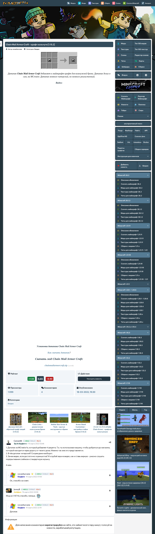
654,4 (33, 441)
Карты (139, 61)
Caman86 (18, 441)
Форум (71, 3)
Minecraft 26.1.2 (133, 200)
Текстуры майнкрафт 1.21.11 (130, 242)
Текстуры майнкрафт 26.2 (129, 192)
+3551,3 (38, 474)
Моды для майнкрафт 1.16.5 (130, 341)
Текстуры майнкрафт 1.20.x (130, 314)
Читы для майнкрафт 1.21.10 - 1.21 (132, 279)
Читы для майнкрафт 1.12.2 (130, 378)
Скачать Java (140, 136)
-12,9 (50, 474)
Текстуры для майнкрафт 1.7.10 (131, 396)
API (146, 130)
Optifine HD (122, 136)
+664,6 (27, 441)
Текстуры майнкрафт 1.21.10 (130, 271)
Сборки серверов (142, 149)
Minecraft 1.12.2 (133, 358)
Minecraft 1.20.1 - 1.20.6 (133, 290)
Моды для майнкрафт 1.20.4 (130, 306)
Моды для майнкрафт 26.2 (129, 188)
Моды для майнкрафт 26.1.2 (130, 213)
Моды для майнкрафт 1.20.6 (130, 302)
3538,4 (45, 474)
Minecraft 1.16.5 (133, 333)
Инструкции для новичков (133, 156)
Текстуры (93, 3)
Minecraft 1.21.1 (133, 284)
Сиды (139, 110)
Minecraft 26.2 (133, 175)
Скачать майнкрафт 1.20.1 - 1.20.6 (132, 299)
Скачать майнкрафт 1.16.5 (129, 337)
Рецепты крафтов (121, 149)
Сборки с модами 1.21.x (128, 246)
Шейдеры (124, 67)
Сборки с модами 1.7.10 (128, 400)
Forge (120, 130)
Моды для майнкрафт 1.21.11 (130, 238)
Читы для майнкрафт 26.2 (129, 196)
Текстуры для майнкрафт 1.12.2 (131, 370)
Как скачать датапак (59, 352)
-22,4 (37, 489)
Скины (116, 3)
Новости (123, 104)
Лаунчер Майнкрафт (141, 97)
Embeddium (137, 142)
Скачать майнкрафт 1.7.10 (129, 388)
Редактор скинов (141, 55)
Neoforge (128, 130)
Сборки (105, 3)
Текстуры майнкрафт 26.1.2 (130, 217)
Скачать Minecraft (131, 3)
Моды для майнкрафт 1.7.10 (130, 392)
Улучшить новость (94, 379)
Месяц (134, 410)
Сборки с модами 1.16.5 (128, 349)
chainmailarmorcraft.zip (56, 365)
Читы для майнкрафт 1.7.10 (130, 403)
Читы (122, 61)
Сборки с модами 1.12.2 (128, 374)
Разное (133, 116)
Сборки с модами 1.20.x (128, 318)
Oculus (146, 142)
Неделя (122, 410)
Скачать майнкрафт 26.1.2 (129, 209)
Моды (82, 3)
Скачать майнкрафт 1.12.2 (129, 363)
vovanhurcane (17, 49)
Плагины (140, 104)
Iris (129, 142)
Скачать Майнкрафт (124, 97)
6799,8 (32, 489)
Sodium (120, 142)
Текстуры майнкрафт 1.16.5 (130, 345)
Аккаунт (146, 3)
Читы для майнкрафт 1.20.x (130, 322)
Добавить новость (123, 165)
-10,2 (38, 441)
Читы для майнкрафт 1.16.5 (130, 353)
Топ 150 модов (140, 43)
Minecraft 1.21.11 (133, 226)
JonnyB (17, 489)
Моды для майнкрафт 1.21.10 (130, 267)
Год (145, 410)
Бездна (36, 49)
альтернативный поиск (133, 124)
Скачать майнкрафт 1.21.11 (129, 234)
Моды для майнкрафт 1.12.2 (130, 367)
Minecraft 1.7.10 (133, 383)
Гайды (122, 110)
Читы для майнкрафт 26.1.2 (130, 221)
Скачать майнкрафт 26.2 (129, 184)
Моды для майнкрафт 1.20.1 (130, 310)
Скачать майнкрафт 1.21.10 (129, 264)
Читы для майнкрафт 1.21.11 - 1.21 (132, 250)
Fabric (137, 130)
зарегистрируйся (53, 525)
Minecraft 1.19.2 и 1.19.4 (133, 327)
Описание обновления (128, 180)
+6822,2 (25, 489)
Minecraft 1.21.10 (133, 255)
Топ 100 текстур (141, 49)
